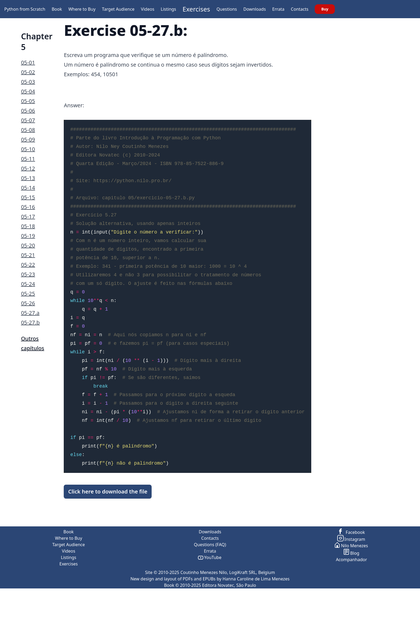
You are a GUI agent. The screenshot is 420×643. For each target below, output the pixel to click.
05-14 (28, 187)
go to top (409, 640)
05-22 (28, 264)
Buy (324, 9)
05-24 (28, 284)
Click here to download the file (107, 515)
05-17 (28, 216)
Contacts (300, 9)
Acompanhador (351, 608)
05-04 (28, 91)
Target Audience (118, 9)
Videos (147, 9)
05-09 (28, 139)
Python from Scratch (24, 9)
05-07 (28, 120)
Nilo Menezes (351, 594)
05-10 (28, 149)
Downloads (254, 9)
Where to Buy (81, 9)
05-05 (28, 101)
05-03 (28, 81)
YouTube (209, 605)
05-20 (28, 245)
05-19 (28, 235)
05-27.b (30, 322)
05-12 (28, 168)
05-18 (28, 226)
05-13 (28, 178)
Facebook (351, 580)
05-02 (28, 72)
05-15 (28, 197)
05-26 (28, 303)
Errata (278, 9)
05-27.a (30, 312)
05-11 (28, 158)
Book (57, 9)
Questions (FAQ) (210, 593)
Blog (351, 601)
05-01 (28, 62)
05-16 (28, 206)
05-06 (28, 110)
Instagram (351, 587)
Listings (168, 9)
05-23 (28, 274)
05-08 (28, 129)
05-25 (28, 293)
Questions (226, 9)
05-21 (28, 255)
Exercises (196, 9)
